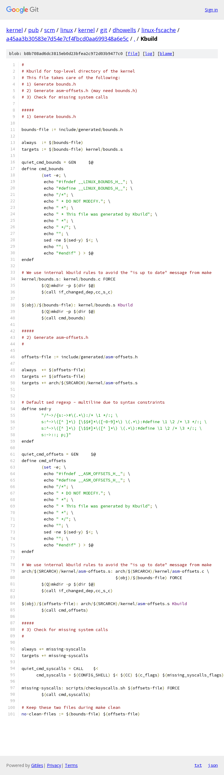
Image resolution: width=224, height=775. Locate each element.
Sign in (211, 10)
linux (66, 30)
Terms (71, 765)
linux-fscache (158, 30)
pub (33, 30)
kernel (14, 30)
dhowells (124, 30)
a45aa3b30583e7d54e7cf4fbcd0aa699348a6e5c (67, 38)
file (133, 53)
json (213, 765)
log (148, 53)
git (103, 30)
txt (198, 765)
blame (166, 53)
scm (49, 30)
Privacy (54, 765)
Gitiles (37, 765)
